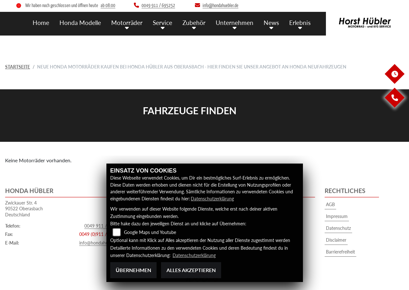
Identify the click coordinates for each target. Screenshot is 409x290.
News (271, 22)
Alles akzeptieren (191, 270)
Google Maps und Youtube (150, 232)
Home (41, 22)
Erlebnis (300, 22)
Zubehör (193, 22)
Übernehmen (133, 270)
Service (162, 22)
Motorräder (127, 22)
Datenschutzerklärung (212, 198)
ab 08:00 (108, 5)
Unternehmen (234, 22)
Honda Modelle (80, 22)
